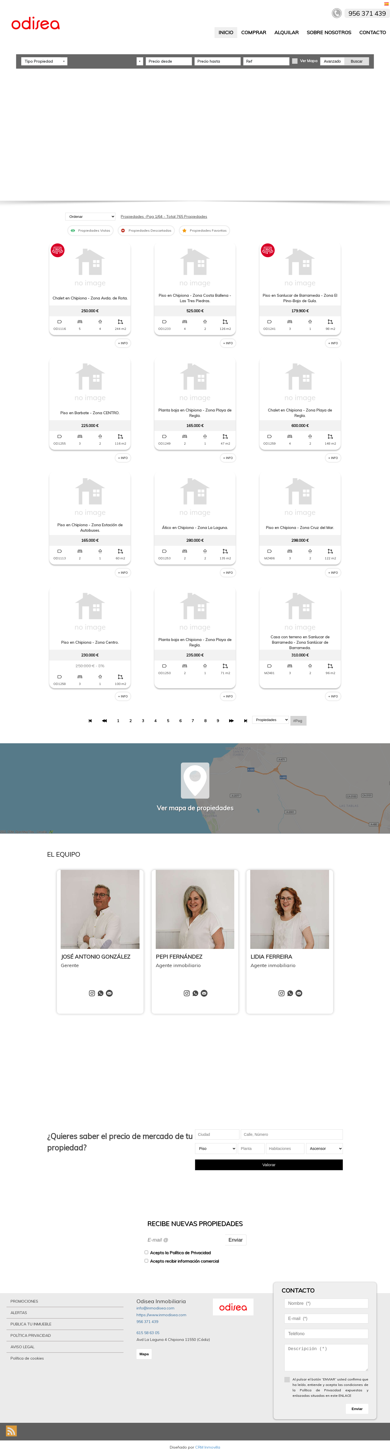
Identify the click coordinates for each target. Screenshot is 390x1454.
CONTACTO (372, 32)
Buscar (357, 61)
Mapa (144, 1354)
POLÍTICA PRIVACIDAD (31, 1335)
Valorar (268, 1164)
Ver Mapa (308, 60)
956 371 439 (147, 1321)
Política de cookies (27, 1358)
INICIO (226, 32)
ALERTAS (19, 1312)
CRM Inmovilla (207, 1447)
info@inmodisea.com (155, 1308)
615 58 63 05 (147, 1332)
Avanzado (332, 61)
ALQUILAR (286, 32)
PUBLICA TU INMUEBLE (31, 1324)
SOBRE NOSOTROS (329, 32)
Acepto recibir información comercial (184, 1261)
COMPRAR (253, 32)
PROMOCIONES (24, 1301)
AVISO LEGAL (22, 1346)
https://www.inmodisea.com (161, 1314)
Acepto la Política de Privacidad (180, 1252)
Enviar (236, 1240)
